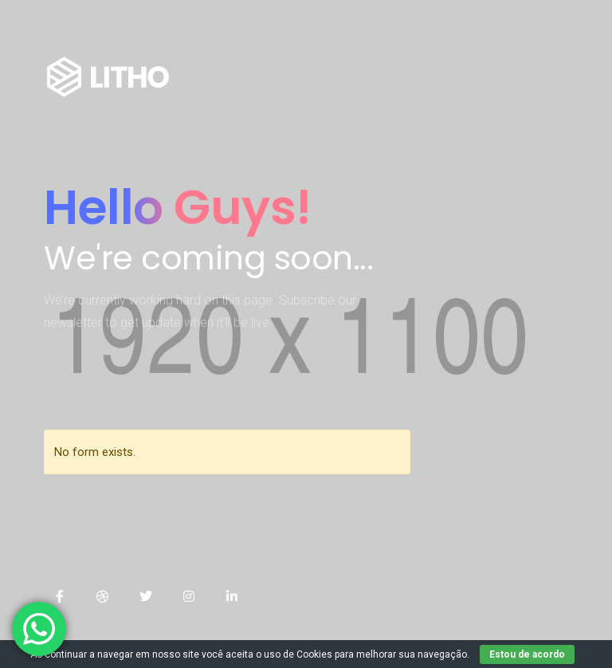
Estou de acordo (527, 654)
